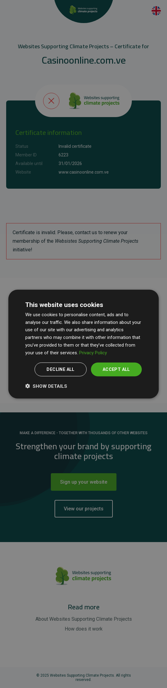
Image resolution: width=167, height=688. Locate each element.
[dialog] (83, 344)
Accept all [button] (116, 369)
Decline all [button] (60, 369)
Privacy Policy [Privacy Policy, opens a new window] (93, 352)
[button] (46, 386)
